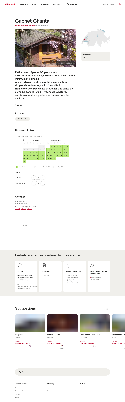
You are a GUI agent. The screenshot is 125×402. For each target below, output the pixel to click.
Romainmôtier (69, 255)
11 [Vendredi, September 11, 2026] (60, 149)
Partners (49, 391)
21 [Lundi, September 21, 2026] (48, 155)
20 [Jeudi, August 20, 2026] (34, 155)
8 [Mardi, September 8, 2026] (51, 149)
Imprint (17, 397)
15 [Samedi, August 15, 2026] (40, 152)
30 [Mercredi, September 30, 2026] (54, 158)
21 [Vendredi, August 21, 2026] (37, 155)
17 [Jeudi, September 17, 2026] (57, 152)
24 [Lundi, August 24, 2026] (24, 158)
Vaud (46, 25)
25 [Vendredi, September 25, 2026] (61, 155)
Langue (112, 4)
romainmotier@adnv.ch (24, 288)
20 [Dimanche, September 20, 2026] (67, 152)
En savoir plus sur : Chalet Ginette (62, 334)
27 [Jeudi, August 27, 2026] (34, 158)
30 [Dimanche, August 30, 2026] (43, 158)
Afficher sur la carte (95, 38)
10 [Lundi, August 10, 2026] (24, 152)
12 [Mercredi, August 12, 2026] (30, 152)
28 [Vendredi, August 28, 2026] (37, 158)
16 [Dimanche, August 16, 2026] (43, 152)
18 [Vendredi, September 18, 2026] (61, 152)
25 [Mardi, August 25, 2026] (27, 158)
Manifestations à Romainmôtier (96, 278)
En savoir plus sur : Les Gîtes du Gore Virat (95, 334)
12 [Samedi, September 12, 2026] (64, 149)
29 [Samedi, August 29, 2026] (40, 158)
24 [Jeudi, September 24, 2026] (58, 155)
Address (82, 388)
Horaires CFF (47, 275)
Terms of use (18, 388)
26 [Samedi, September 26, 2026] (64, 155)
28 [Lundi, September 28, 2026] (48, 158)
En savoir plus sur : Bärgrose (30, 334)
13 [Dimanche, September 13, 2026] (67, 149)
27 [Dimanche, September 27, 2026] (67, 155)
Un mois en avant (67, 140)
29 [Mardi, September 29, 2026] (51, 158)
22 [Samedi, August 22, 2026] (40, 155)
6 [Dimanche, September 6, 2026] (67, 146)
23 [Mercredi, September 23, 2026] (54, 155)
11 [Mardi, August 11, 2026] (27, 152)
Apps (48, 388)
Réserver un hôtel (72, 275)
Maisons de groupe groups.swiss (72, 278)
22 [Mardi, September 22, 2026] (51, 155)
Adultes (18, 177)
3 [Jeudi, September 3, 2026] (57, 146)
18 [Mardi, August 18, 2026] (27, 155)
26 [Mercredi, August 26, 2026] (30, 158)
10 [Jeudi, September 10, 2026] (57, 149)
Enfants (20, 183)
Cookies (17, 394)
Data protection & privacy (22, 391)
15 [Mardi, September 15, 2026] (51, 152)
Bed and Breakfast (72, 283)
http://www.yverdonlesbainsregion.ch (28, 286)
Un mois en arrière (24, 140)
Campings (70, 281)
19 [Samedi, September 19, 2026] (64, 152)
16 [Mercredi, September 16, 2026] (54, 152)
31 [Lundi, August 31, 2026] (24, 162)
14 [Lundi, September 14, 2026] (48, 152)
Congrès (105, 4)
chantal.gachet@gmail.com (23, 209)
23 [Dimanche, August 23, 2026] (43, 155)
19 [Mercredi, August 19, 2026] (30, 155)
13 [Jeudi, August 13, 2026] (33, 152)
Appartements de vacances (25, 25)
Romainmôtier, (40, 25)
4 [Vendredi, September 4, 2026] (60, 146)
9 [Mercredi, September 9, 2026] (54, 149)
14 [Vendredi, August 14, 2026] (37, 152)
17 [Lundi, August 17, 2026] (24, 155)
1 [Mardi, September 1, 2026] (51, 146)
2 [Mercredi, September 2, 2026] (54, 146)
